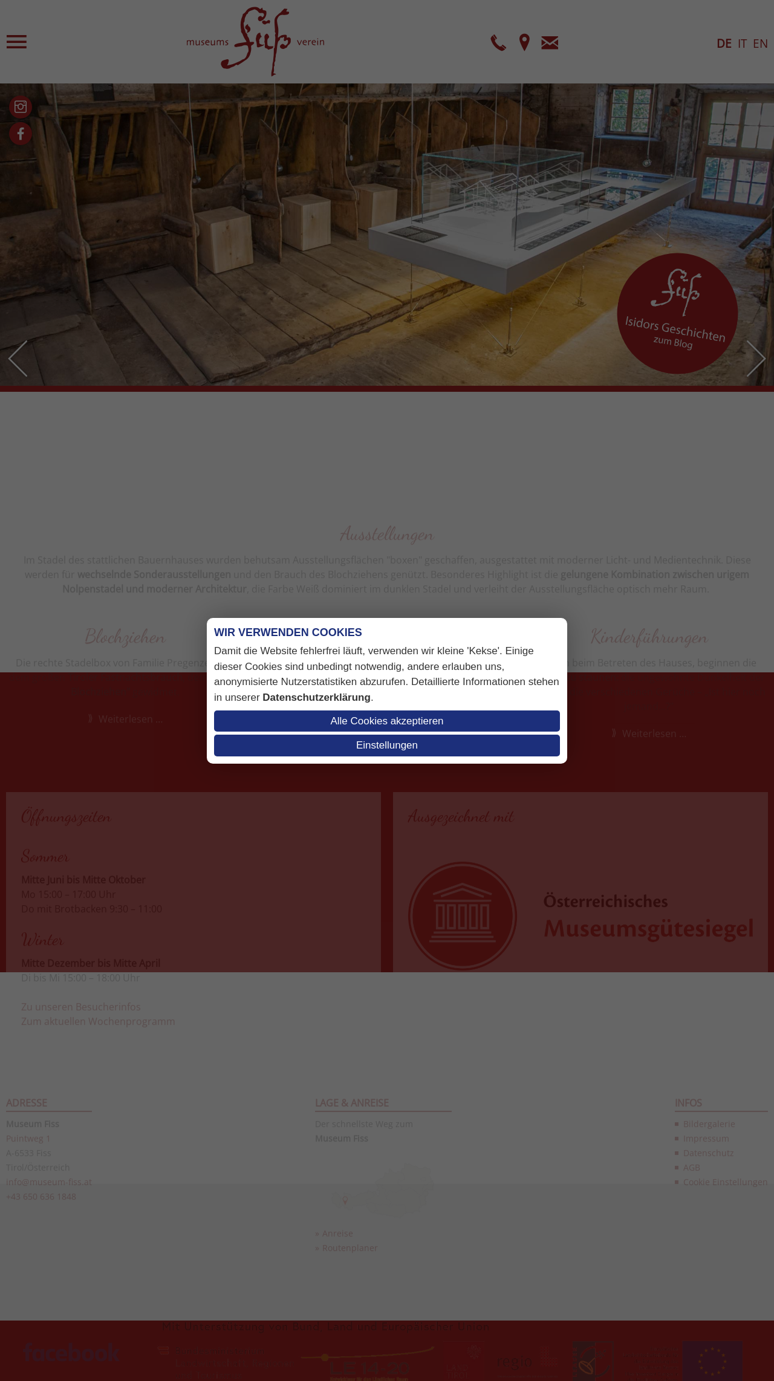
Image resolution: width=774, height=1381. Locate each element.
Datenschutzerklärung (316, 697)
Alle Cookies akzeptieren (386, 721)
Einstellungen (387, 745)
